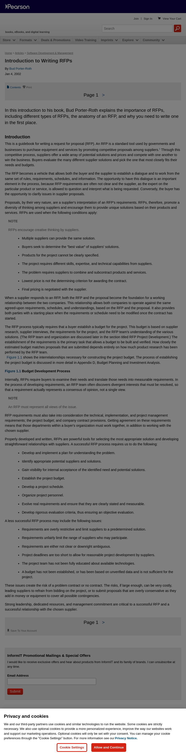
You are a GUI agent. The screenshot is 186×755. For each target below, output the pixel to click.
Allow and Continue (109, 747)
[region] (93, 732)
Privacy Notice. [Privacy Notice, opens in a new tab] (126, 738)
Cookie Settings (72, 747)
